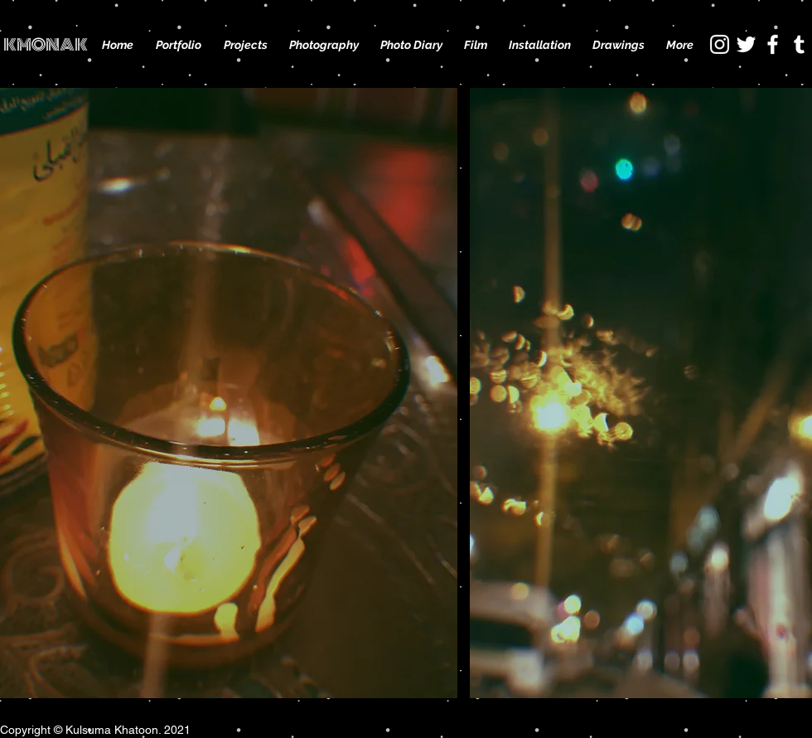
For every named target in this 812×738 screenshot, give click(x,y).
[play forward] (791, 393)
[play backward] (20, 393)
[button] (245, 45)
